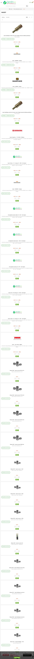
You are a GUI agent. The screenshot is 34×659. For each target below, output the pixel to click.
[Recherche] (15, 6)
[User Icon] (30, 2)
